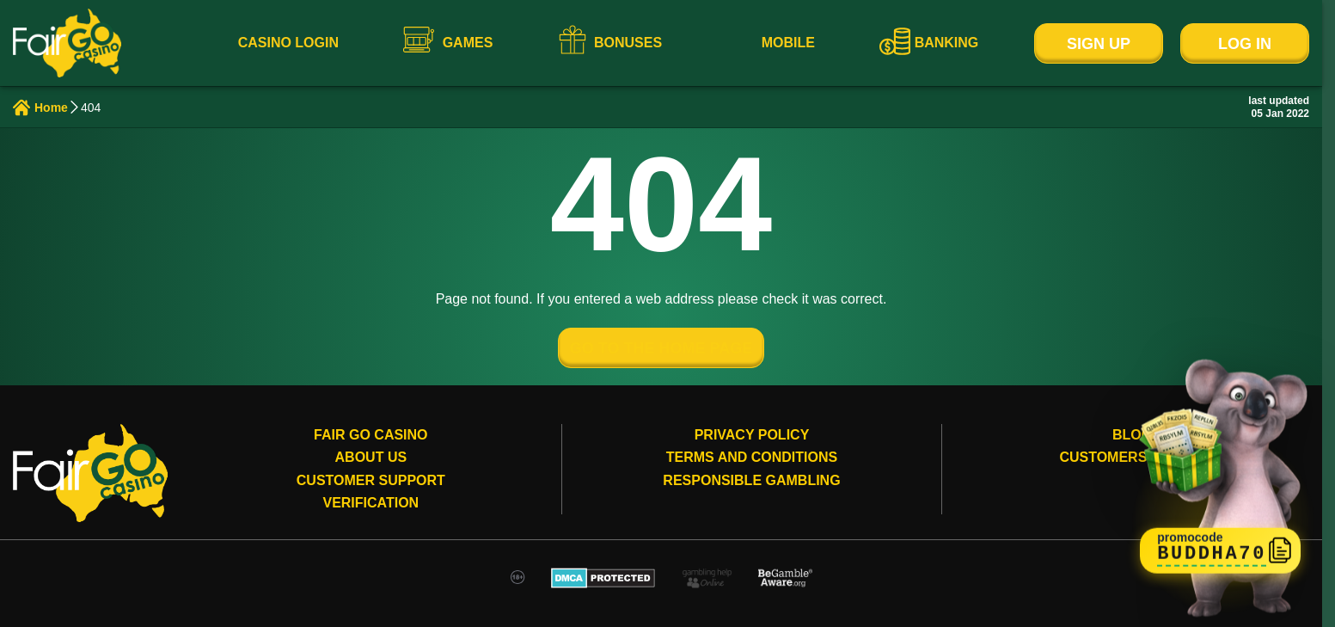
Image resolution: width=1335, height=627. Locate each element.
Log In (1244, 43)
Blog (1132, 434)
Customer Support (371, 480)
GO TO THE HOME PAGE (661, 348)
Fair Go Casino (370, 434)
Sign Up (1098, 43)
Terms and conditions (751, 457)
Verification (370, 502)
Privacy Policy (752, 434)
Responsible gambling (751, 480)
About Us (371, 457)
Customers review (1132, 457)
